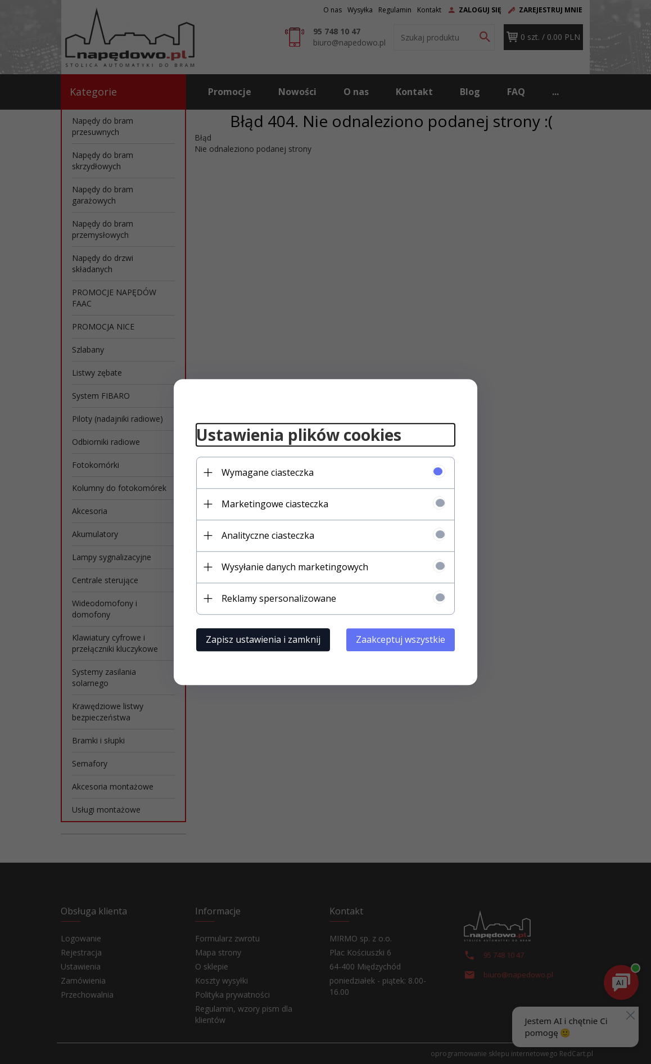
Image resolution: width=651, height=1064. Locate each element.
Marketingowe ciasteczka (274, 504)
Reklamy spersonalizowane (278, 598)
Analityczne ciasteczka (267, 535)
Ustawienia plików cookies (298, 434)
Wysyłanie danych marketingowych (294, 567)
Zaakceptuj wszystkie (400, 639)
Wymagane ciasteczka (267, 472)
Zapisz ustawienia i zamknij (263, 639)
